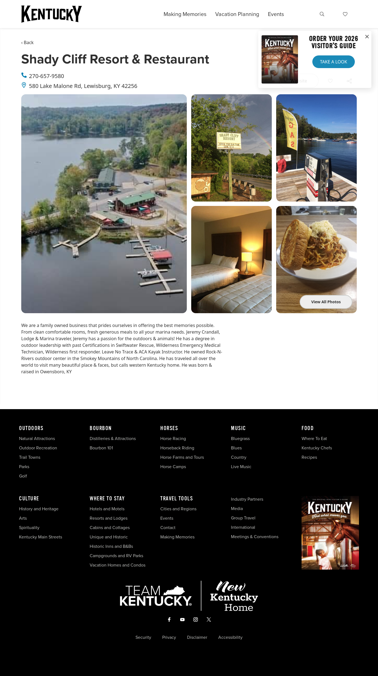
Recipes (310, 457)
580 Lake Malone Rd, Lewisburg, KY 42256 (83, 86)
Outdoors (31, 428)
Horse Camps (173, 466)
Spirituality (30, 527)
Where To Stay (107, 498)
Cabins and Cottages (110, 527)
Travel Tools (176, 498)
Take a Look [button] (333, 62)
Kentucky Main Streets (40, 537)
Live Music (241, 466)
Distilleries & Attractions (113, 438)
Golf (23, 476)
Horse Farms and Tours (182, 457)
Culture (29, 498)
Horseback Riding (177, 448)
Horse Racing (173, 438)
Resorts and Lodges (108, 518)
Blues (236, 448)
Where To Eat (314, 438)
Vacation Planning (237, 14)
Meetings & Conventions (254, 536)
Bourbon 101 (101, 448)
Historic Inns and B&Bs (111, 546)
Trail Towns (29, 457)
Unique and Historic (109, 537)
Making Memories (185, 14)
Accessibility (230, 637)
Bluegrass (240, 438)
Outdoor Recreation (38, 448)
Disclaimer (197, 637)
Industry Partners (247, 499)
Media (237, 508)
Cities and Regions (178, 509)
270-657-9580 (46, 76)
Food (308, 428)
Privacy (169, 637)
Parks (24, 466)
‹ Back (27, 42)
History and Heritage (39, 509)
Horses (169, 428)
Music (238, 428)
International (243, 527)
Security (143, 637)
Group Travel (243, 518)
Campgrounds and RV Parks (116, 555)
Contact (167, 527)
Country (238, 457)
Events (276, 14)
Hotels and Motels (107, 509)
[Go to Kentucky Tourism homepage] (51, 14)
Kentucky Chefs (317, 448)
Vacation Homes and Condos (117, 565)
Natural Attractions (37, 438)
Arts (23, 518)
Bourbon (101, 428)
